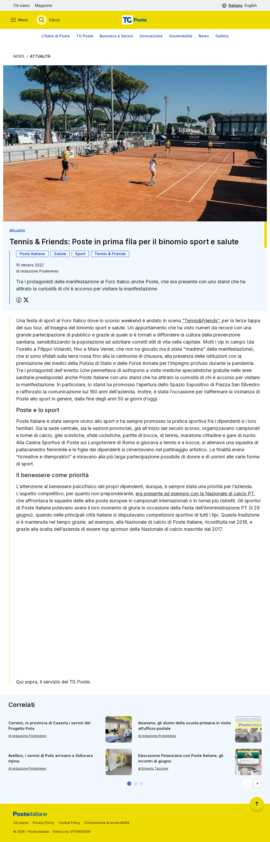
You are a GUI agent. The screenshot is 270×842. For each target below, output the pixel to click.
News (204, 36)
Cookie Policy (69, 823)
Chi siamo (21, 5)
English (251, 5)
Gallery (222, 36)
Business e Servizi (116, 36)
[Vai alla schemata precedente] (247, 784)
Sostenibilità (180, 36)
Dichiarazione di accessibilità (106, 823)
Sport (80, 254)
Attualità (40, 57)
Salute (60, 254)
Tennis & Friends (110, 254)
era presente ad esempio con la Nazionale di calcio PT (195, 494)
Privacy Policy (43, 823)
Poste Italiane (32, 254)
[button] (129, 784)
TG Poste (84, 36)
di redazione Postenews (27, 737)
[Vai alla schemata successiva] (257, 784)
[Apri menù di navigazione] (22, 20)
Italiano (236, 5)
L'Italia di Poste (56, 36)
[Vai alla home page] (135, 20)
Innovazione (151, 36)
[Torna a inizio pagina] (257, 803)
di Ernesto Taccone (153, 769)
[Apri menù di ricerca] (50, 20)
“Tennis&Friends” (200, 321)
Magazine (43, 5)
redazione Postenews (39, 272)
